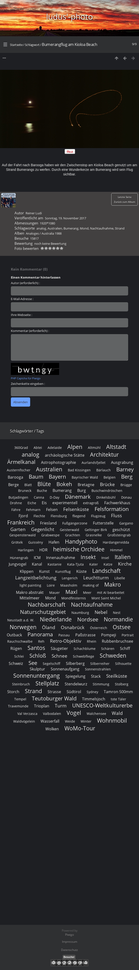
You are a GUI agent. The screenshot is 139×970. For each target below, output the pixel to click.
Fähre (16, 509)
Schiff (125, 648)
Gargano (126, 523)
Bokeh (64, 484)
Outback (14, 635)
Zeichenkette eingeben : (28, 383)
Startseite (16, 45)
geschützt (121, 529)
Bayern (57, 476)
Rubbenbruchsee (117, 641)
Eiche (32, 503)
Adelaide (55, 447)
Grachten (72, 535)
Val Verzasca (27, 713)
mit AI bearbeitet (110, 592)
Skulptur (37, 669)
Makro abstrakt (30, 592)
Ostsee (122, 627)
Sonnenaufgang (65, 669)
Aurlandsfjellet (93, 462)
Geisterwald (69, 529)
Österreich (98, 627)
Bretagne (86, 484)
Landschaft (106, 571)
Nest (116, 612)
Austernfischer (18, 470)
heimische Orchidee (78, 549)
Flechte (39, 516)
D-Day (54, 497)
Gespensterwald (22, 535)
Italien (123, 557)
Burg (81, 490)
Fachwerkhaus (117, 502)
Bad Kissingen (79, 470)
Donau (126, 497)
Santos (36, 648)
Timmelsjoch (93, 699)
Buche (42, 490)
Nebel (101, 612)
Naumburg (80, 612)
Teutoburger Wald (54, 698)
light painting (30, 585)
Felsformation (112, 508)
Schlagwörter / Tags (27, 431)
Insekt (88, 556)
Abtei (38, 447)
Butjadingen (18, 497)
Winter (86, 721)
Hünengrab (19, 557)
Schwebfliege (83, 656)
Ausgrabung (122, 462)
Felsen (52, 509)
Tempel (20, 699)
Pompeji (108, 635)
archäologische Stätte (64, 455)
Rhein (91, 641)
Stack (96, 676)
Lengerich (70, 578)
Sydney (92, 692)
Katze (108, 564)
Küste (81, 571)
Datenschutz (69, 950)
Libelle (119, 578)
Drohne (16, 503)
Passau (64, 635)
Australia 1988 (52, 233)
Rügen (16, 648)
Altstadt (116, 447)
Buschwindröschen (106, 490)
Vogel (74, 713)
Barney (125, 469)
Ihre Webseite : (21, 315)
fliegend (78, 516)
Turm (61, 706)
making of (91, 585)
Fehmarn (33, 509)
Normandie (118, 619)
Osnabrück (72, 627)
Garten (18, 529)
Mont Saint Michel (106, 598)
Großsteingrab (119, 535)
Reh (41, 641)
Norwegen (23, 627)
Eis (44, 502)
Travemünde (18, 706)
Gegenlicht (42, 529)
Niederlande (56, 619)
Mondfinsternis (73, 598)
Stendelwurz (76, 684)
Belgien (110, 477)
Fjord (23, 515)
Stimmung (101, 684)
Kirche (125, 564)
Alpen (74, 447)
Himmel (116, 550)
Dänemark (78, 496)
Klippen (27, 571)
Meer (87, 592)
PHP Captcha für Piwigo (26, 378)
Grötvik (17, 542)
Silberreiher (100, 663)
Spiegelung (75, 676)
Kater (93, 564)
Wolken (52, 729)
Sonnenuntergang (36, 675)
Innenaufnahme (60, 557)
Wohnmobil (112, 720)
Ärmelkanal (21, 461)
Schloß (37, 655)
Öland (48, 627)
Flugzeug (98, 516)
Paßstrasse (85, 635)
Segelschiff (51, 663)
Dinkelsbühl (106, 497)
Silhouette (123, 663)
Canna (39, 497)
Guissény (35, 542)
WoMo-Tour (79, 728)
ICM (37, 557)
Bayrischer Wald (85, 477)
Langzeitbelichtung (35, 578)
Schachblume (85, 648)
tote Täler (118, 699)
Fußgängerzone (74, 523)
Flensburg (59, 516)
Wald (117, 713)
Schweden (113, 655)
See (32, 662)
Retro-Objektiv (65, 641)
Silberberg (75, 663)
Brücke (107, 484)
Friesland (48, 523)
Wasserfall (50, 721)
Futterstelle (103, 523)
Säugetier (59, 648)
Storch (13, 691)
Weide (70, 721)
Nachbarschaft (46, 604)
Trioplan (41, 706)
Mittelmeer (30, 598)
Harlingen (26, 550)
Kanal (37, 564)
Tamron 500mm (118, 691)
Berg (126, 476)
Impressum (69, 942)
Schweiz (16, 663)
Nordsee (87, 619)
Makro (112, 584)
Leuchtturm (96, 578)
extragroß (91, 503)
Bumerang (70, 228)
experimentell (64, 502)
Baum (36, 476)
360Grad (21, 447)
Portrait (128, 635)
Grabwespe (50, 535)
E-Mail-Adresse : (22, 299)
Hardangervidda (116, 542)
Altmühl (94, 447)
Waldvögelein (24, 721)
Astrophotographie (58, 462)
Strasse (54, 691)
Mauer (54, 592)
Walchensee (96, 713)
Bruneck (24, 490)
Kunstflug (63, 571)
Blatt (28, 484)
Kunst (44, 571)
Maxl (71, 591)
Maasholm (68, 585)
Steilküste (116, 676)
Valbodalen (52, 713)
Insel (105, 557)
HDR (43, 550)
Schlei (19, 656)
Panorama (40, 634)
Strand (120, 228)
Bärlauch (103, 470)
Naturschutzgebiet (43, 611)
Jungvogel (17, 564)
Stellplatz (47, 683)
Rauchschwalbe (20, 641)
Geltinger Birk (96, 529)
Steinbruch (21, 684)
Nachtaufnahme (101, 228)
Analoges (32, 233)
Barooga (15, 477)
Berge (13, 484)
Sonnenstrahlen (98, 669)
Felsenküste (76, 509)
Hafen (54, 542)
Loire (51, 585)
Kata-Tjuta (75, 564)
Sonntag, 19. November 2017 (65, 218)
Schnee (59, 656)
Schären (107, 648)
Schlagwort (32, 45)
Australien (55, 228)
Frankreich (21, 522)
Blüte (44, 484)
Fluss (116, 515)
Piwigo (69, 935)
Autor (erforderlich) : (25, 283)
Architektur (104, 454)
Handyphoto (81, 541)
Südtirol (74, 691)
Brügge (126, 484)
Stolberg (121, 684)
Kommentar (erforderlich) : (30, 331)
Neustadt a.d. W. (20, 620)
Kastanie (55, 564)
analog (41, 228)
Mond (84, 228)
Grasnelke (94, 535)
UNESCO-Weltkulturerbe (102, 705)
